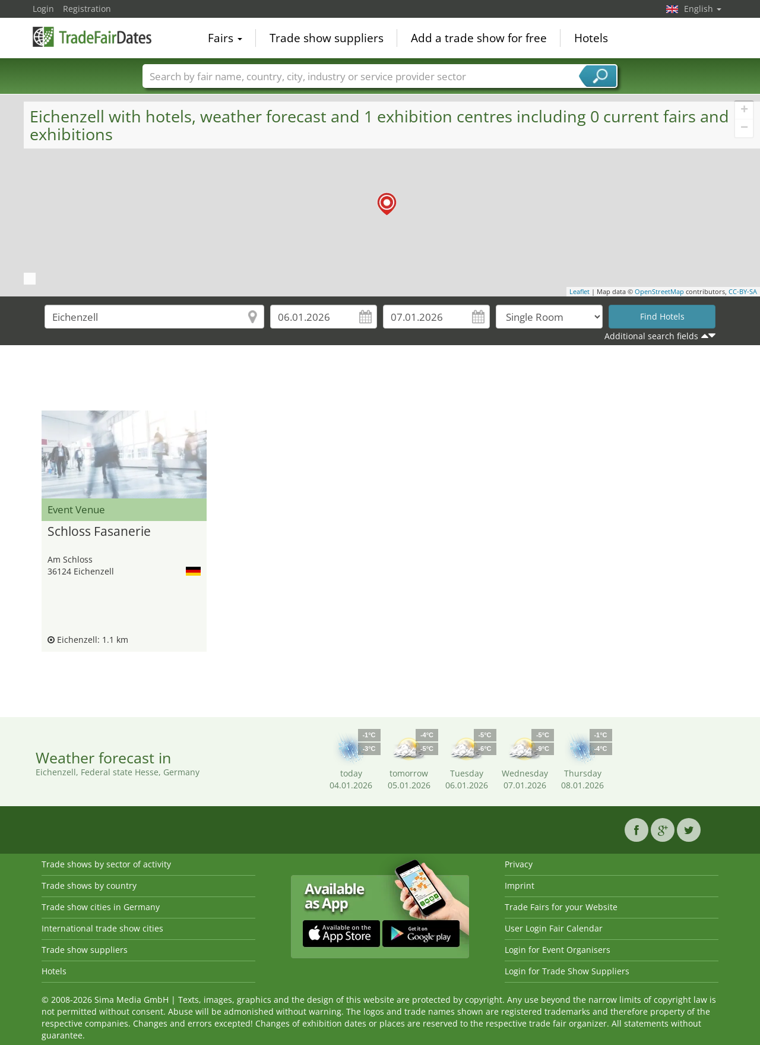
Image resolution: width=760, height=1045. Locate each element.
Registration (87, 8)
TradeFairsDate (92, 37)
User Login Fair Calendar (554, 928)
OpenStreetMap (659, 291)
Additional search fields (651, 336)
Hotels (591, 38)
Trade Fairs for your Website (561, 907)
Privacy (519, 864)
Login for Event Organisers (557, 949)
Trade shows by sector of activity (106, 864)
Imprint (519, 885)
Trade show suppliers (327, 38)
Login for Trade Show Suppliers (567, 971)
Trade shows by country (89, 885)
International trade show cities (102, 928)
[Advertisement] (380, 381)
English (702, 8)
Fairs (225, 38)
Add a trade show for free (479, 38)
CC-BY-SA (743, 291)
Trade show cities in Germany (101, 907)
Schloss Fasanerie (99, 531)
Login (43, 8)
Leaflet (579, 291)
